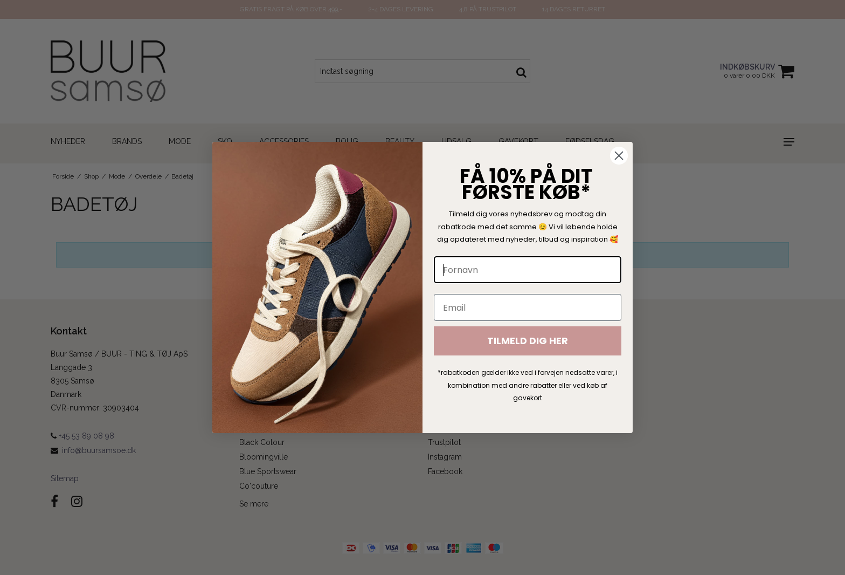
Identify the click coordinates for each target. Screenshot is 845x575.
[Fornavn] (527, 269)
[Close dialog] (618, 155)
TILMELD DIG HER (527, 340)
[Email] (527, 307)
